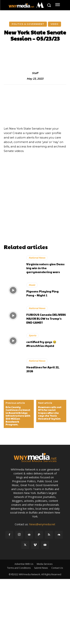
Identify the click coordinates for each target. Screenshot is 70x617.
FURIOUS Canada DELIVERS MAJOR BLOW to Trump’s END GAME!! (46, 318)
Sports (32, 335)
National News (37, 257)
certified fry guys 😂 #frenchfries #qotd (41, 344)
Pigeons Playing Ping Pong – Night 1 (42, 293)
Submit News (41, 567)
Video (54, 24)
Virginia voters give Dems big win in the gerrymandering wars (45, 268)
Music (32, 285)
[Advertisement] (35, 207)
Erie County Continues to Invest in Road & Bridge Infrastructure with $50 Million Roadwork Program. (18, 416)
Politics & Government (28, 24)
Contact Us (57, 567)
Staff (35, 73)
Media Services (44, 564)
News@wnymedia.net (42, 524)
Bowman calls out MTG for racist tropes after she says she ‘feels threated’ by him (49, 413)
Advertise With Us (24, 564)
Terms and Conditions (19, 567)
